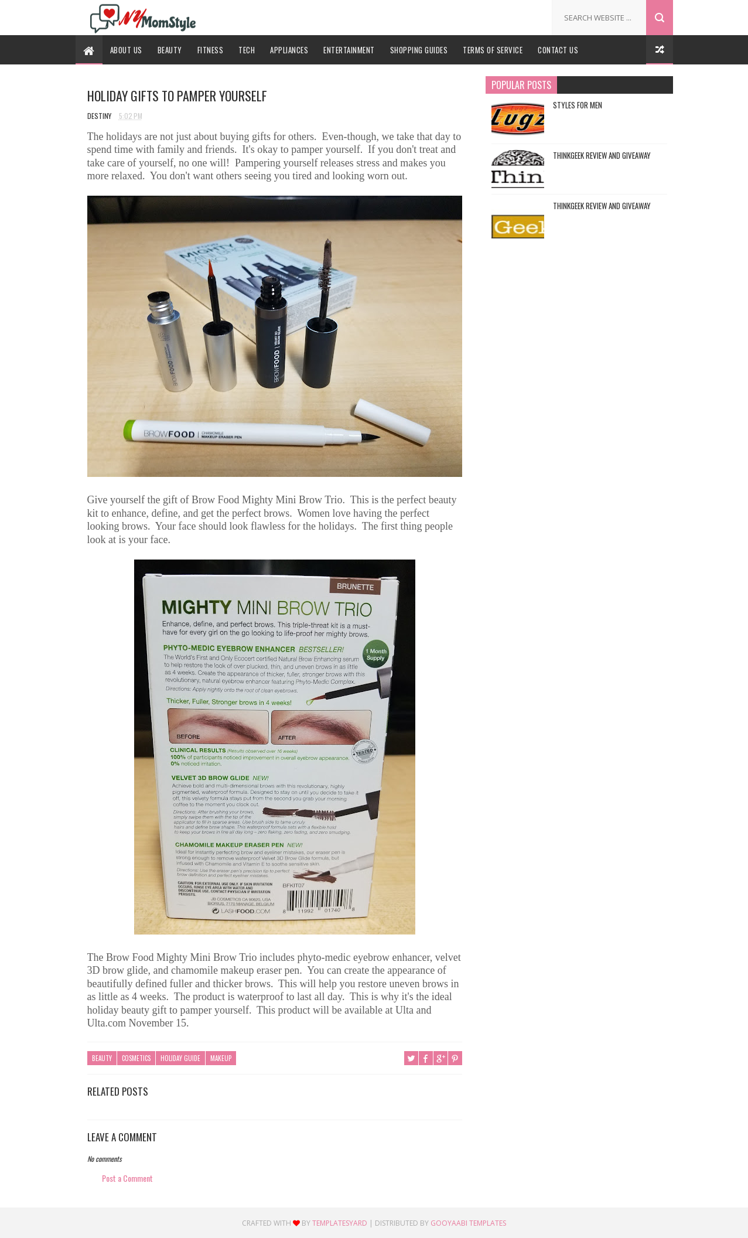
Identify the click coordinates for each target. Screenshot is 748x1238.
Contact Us (558, 50)
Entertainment (349, 50)
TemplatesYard (339, 1223)
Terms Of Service (492, 50)
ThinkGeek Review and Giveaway (602, 155)
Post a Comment (127, 1178)
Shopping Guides (419, 50)
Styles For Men (577, 105)
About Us (126, 50)
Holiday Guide (180, 1058)
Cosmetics (136, 1058)
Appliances (289, 50)
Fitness (210, 50)
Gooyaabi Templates (468, 1223)
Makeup (220, 1058)
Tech (246, 50)
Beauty (170, 50)
